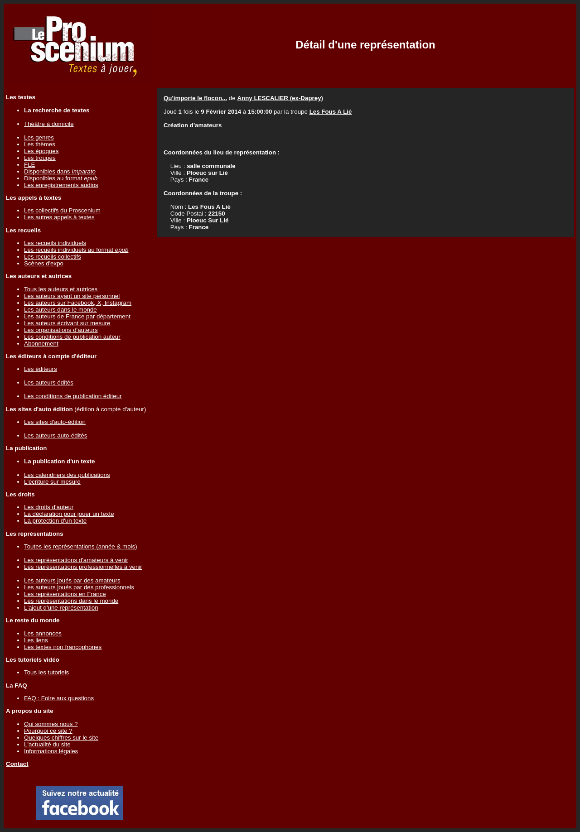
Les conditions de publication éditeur (73, 396)
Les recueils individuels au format (76, 249)
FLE (29, 164)
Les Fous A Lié (330, 111)
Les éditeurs (40, 369)
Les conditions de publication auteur (72, 336)
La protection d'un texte (55, 520)
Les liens (36, 640)
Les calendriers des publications (67, 474)
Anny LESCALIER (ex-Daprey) (280, 98)
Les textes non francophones (63, 647)
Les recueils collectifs (52, 256)
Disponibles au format (60, 178)
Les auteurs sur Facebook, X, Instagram (77, 302)
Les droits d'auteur (48, 507)
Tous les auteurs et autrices (60, 289)
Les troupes (40, 157)
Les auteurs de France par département (77, 316)
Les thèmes (39, 144)
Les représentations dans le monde (71, 600)
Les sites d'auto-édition (55, 421)
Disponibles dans (60, 171)
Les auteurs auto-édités (55, 435)
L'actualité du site (47, 744)
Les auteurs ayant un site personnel (72, 296)
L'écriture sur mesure (52, 481)
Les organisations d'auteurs (61, 330)
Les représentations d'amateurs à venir (76, 560)
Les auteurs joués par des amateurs (72, 580)
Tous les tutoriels (46, 672)
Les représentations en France (65, 594)
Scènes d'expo (43, 263)
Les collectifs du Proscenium (62, 210)
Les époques (41, 151)
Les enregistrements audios (61, 185)
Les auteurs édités (48, 382)
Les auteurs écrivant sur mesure (67, 323)
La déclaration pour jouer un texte (69, 513)
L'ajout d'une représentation (61, 607)
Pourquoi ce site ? (48, 730)
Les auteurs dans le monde (60, 309)
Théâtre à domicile (49, 123)
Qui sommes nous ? (51, 724)
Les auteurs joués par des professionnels (79, 587)
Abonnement (41, 343)
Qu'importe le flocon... (195, 98)
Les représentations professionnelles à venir (83, 566)
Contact (17, 763)
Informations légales (51, 751)
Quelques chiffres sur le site (61, 737)
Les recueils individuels (55, 243)
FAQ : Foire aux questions (59, 698)
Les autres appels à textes (59, 217)
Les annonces (43, 633)
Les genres (39, 137)
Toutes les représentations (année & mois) (80, 546)
